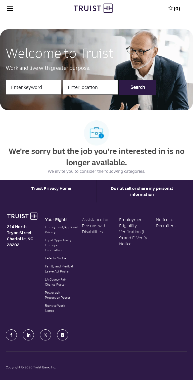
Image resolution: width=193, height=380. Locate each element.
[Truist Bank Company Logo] (93, 8)
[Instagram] (62, 334)
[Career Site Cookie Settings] (51, 188)
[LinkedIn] (28, 334)
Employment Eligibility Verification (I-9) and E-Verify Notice (133, 231)
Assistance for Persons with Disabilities (95, 225)
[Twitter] (45, 334)
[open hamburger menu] (10, 8)
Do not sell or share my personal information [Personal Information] (142, 191)
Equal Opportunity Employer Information (58, 245)
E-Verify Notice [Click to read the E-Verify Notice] (55, 258)
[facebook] (11, 334)
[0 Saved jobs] (174, 8)
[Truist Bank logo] (22, 216)
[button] (137, 87)
